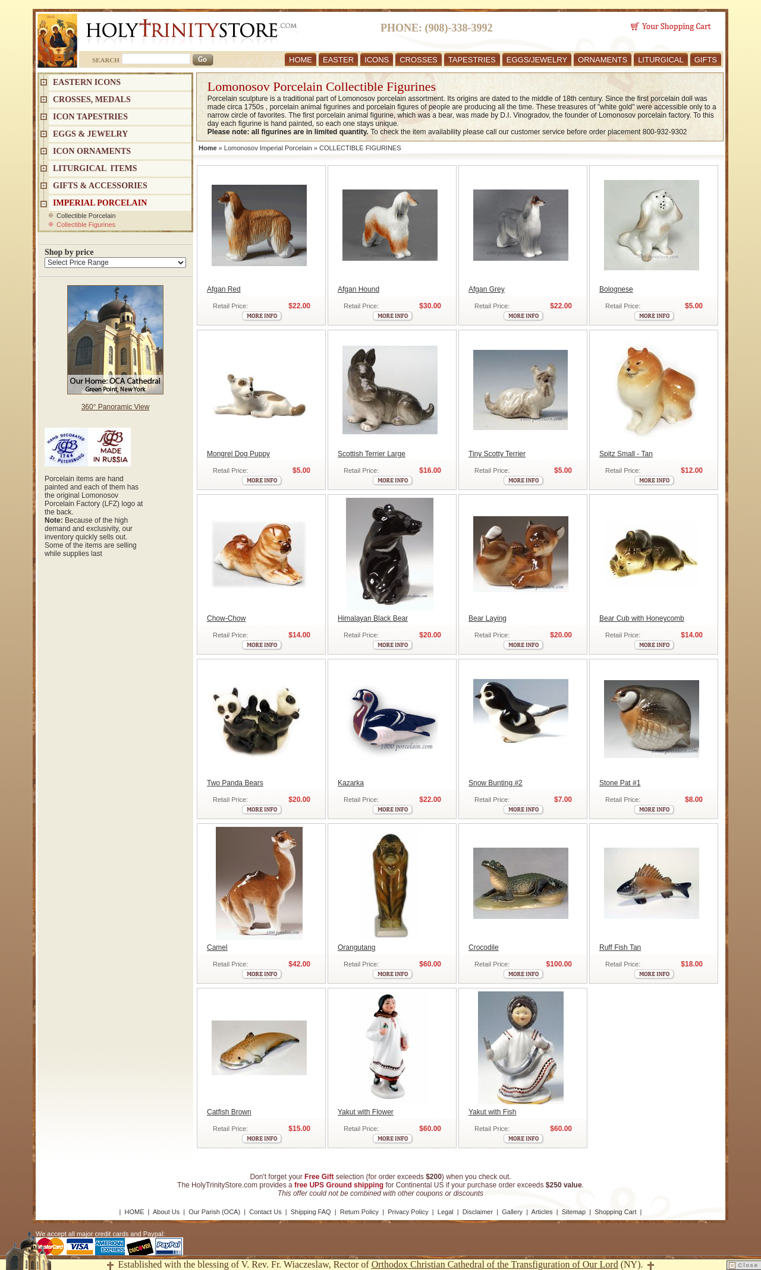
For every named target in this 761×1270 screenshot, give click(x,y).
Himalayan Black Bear (373, 618)
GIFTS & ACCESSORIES (100, 185)
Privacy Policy (408, 1211)
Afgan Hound (358, 289)
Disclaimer (478, 1211)
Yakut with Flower (366, 1112)
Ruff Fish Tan (620, 947)
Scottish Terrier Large (371, 454)
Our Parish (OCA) (214, 1211)
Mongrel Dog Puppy (238, 454)
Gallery (512, 1211)
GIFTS (705, 59)
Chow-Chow (226, 618)
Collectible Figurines (85, 224)
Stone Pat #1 (619, 783)
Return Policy (359, 1211)
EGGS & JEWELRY (90, 133)
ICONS (376, 59)
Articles (542, 1211)
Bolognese (616, 289)
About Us (166, 1211)
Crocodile (483, 947)
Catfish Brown (229, 1112)
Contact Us (265, 1211)
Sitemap (574, 1211)
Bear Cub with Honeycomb (641, 618)
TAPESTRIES (472, 59)
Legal (446, 1211)
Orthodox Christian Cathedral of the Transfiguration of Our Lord (495, 1264)
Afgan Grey (486, 289)
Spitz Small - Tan (626, 454)
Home (208, 147)
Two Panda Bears (235, 783)
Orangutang (356, 947)
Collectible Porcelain (86, 215)
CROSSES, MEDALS (92, 99)
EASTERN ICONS (87, 82)
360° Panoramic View (115, 407)
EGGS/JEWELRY (537, 59)
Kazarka (351, 783)
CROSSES (419, 59)
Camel (217, 947)
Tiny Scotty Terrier (497, 454)
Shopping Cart (615, 1211)
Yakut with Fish (492, 1112)
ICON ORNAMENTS (92, 151)
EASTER (338, 59)
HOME (300, 59)
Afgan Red (224, 289)
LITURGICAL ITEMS (95, 168)
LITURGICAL (661, 59)
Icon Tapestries (90, 116)
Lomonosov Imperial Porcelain (268, 147)
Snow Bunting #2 (495, 783)
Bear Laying (487, 618)
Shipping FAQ (311, 1211)
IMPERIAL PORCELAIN (100, 202)
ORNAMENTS (602, 59)
